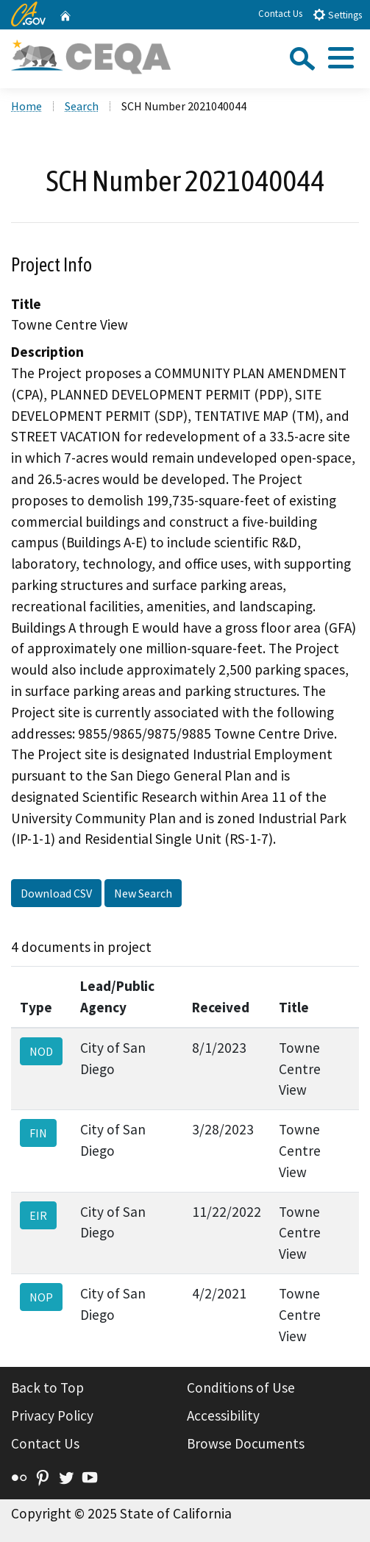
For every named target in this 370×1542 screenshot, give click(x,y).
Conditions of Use (241, 1387)
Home (26, 106)
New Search (143, 893)
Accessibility (223, 1415)
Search (82, 106)
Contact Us (280, 13)
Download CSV (56, 893)
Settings (337, 14)
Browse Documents (246, 1443)
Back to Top (47, 1387)
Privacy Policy (52, 1415)
